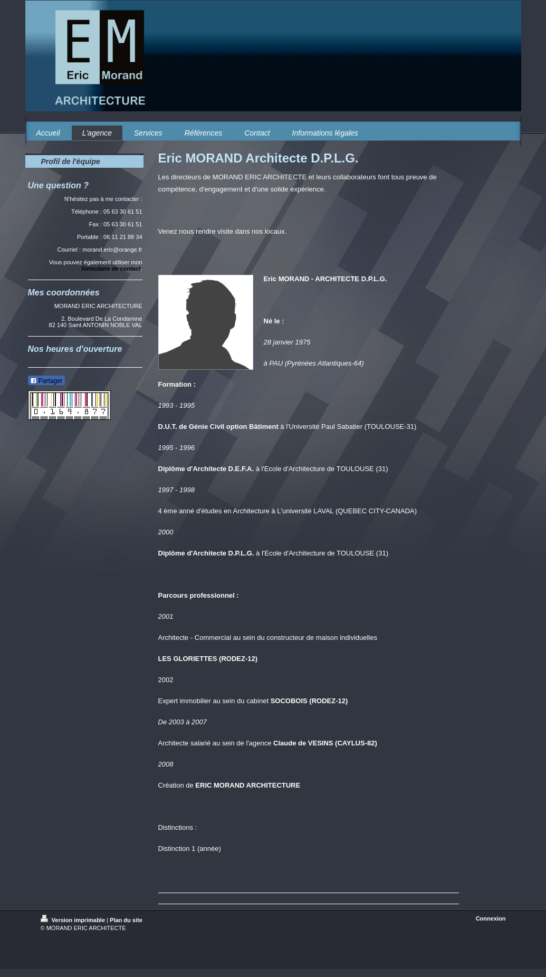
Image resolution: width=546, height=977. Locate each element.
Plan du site (126, 920)
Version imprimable (74, 920)
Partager (46, 381)
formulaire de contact (111, 268)
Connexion (491, 918)
